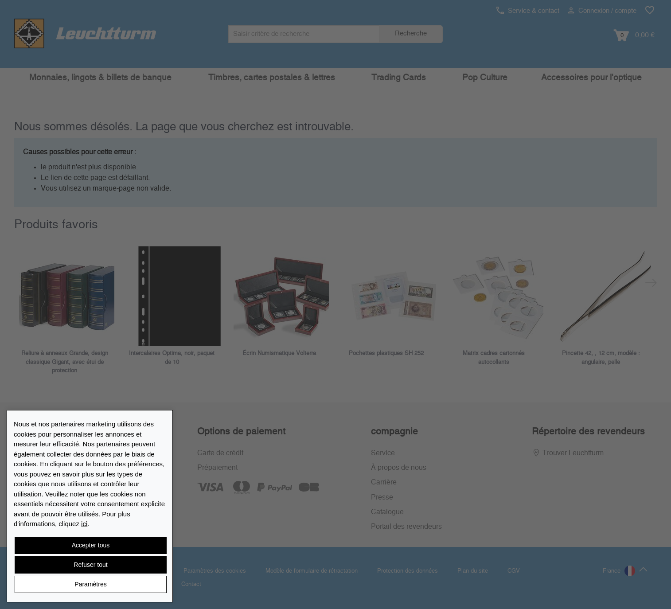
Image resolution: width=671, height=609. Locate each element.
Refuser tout (90, 564)
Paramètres (90, 584)
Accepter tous (91, 545)
